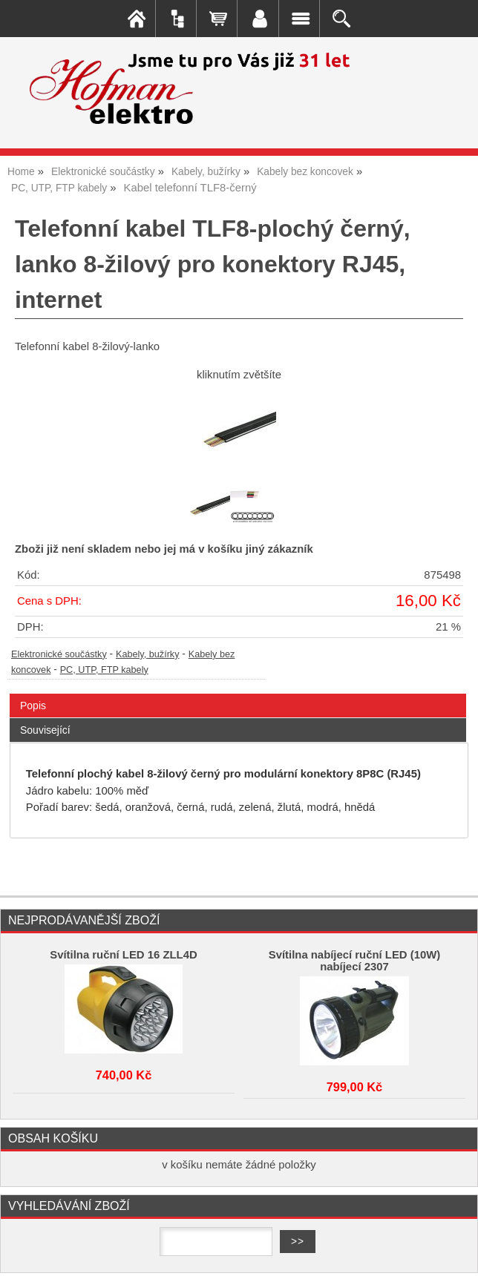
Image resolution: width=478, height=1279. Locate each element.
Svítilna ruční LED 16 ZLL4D (123, 955)
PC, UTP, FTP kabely (104, 670)
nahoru (455, 1256)
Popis (33, 705)
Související (45, 730)
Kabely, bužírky (148, 654)
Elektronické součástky (59, 654)
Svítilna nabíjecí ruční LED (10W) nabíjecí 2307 (354, 961)
